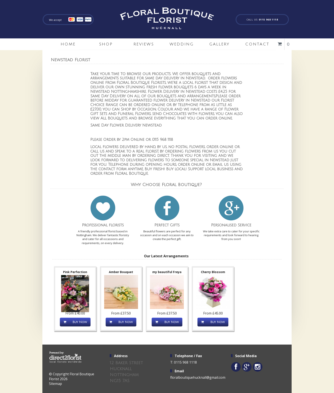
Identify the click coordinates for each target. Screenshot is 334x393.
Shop (106, 44)
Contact (257, 44)
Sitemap (55, 383)
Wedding (182, 44)
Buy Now (75, 322)
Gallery (219, 44)
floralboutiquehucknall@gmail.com (197, 377)
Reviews (144, 44)
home (68, 44)
